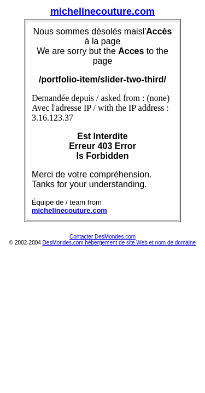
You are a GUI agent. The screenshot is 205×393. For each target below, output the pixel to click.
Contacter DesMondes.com (102, 237)
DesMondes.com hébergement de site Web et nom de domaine (119, 243)
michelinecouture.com (102, 11)
